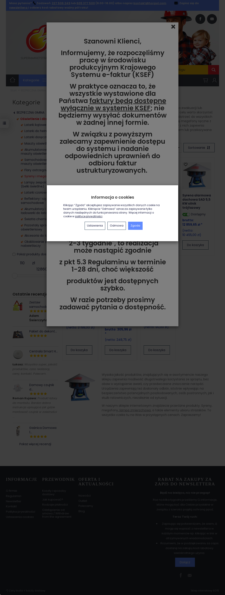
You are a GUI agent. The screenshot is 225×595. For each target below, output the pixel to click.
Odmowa (116, 225)
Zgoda (135, 225)
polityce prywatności (88, 216)
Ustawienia (95, 225)
